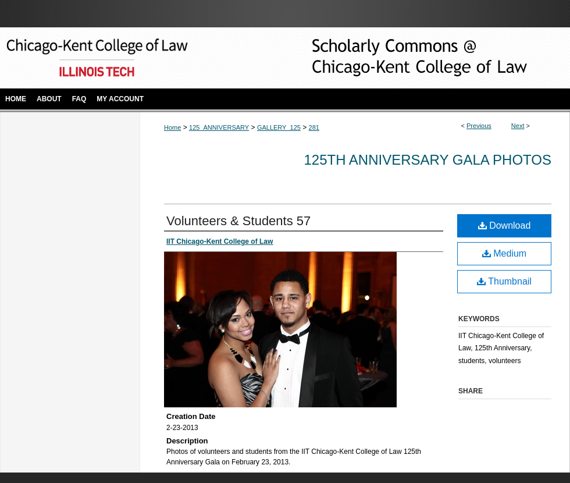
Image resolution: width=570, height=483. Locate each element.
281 (314, 127)
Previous (478, 125)
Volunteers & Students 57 (238, 221)
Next (518, 125)
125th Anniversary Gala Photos (427, 160)
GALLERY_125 (279, 127)
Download (504, 225)
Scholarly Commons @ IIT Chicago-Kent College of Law (401, 57)
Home (172, 127)
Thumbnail (504, 281)
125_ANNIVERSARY (219, 127)
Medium (504, 253)
